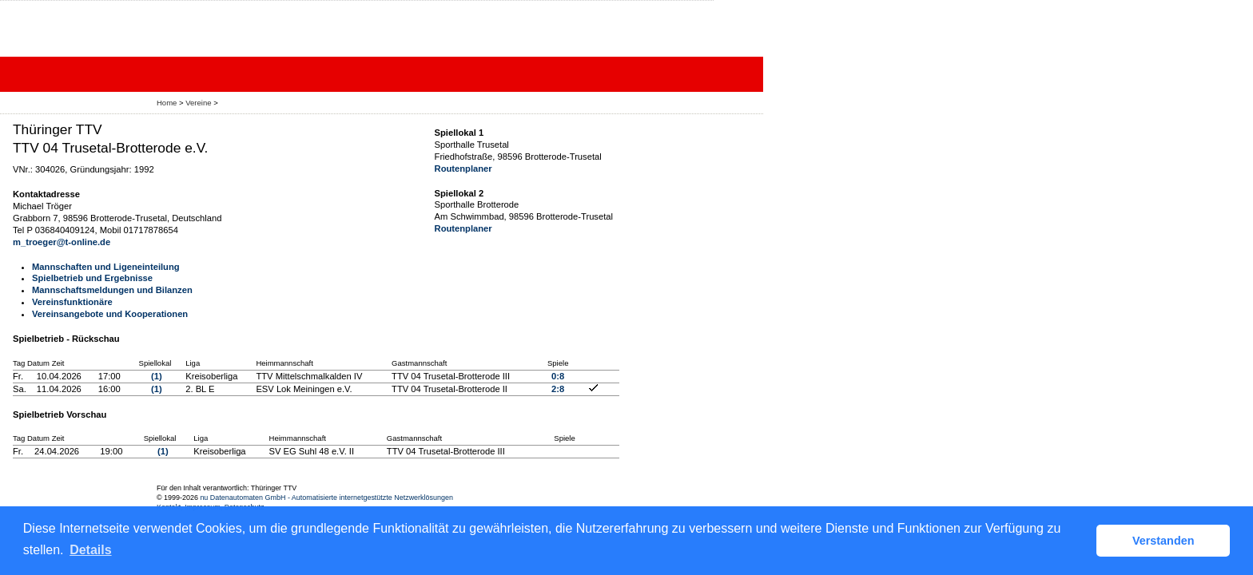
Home (167, 102)
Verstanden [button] (1163, 540)
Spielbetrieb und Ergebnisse (92, 278)
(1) (156, 376)
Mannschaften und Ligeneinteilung (106, 267)
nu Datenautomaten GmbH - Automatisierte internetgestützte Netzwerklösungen (326, 498)
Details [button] (90, 550)
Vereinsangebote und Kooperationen (110, 314)
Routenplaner (463, 168)
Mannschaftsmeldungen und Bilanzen (112, 290)
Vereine (198, 102)
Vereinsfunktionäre (72, 302)
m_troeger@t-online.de (61, 242)
